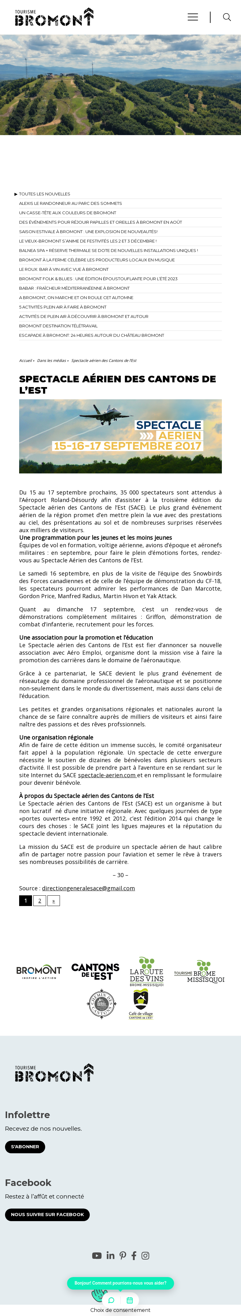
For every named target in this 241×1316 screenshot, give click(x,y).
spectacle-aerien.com (107, 775)
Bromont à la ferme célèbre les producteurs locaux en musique (97, 259)
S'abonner (25, 1146)
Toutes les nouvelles (44, 193)
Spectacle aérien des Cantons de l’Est (103, 360)
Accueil (25, 360)
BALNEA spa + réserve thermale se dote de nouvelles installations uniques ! (108, 250)
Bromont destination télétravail (58, 325)
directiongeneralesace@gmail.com (88, 888)
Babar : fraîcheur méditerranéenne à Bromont (74, 288)
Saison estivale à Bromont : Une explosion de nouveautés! (88, 231)
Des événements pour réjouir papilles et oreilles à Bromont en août (100, 222)
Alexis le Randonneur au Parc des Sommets (70, 203)
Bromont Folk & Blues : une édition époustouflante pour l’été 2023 (98, 278)
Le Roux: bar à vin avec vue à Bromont (64, 269)
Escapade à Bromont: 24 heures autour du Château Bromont (91, 335)
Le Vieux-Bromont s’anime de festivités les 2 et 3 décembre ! (88, 240)
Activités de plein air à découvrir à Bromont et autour (83, 316)
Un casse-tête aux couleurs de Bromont (67, 212)
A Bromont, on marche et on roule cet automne (76, 297)
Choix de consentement (120, 1310)
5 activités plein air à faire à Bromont (62, 306)
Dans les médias (51, 360)
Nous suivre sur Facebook (47, 1214)
